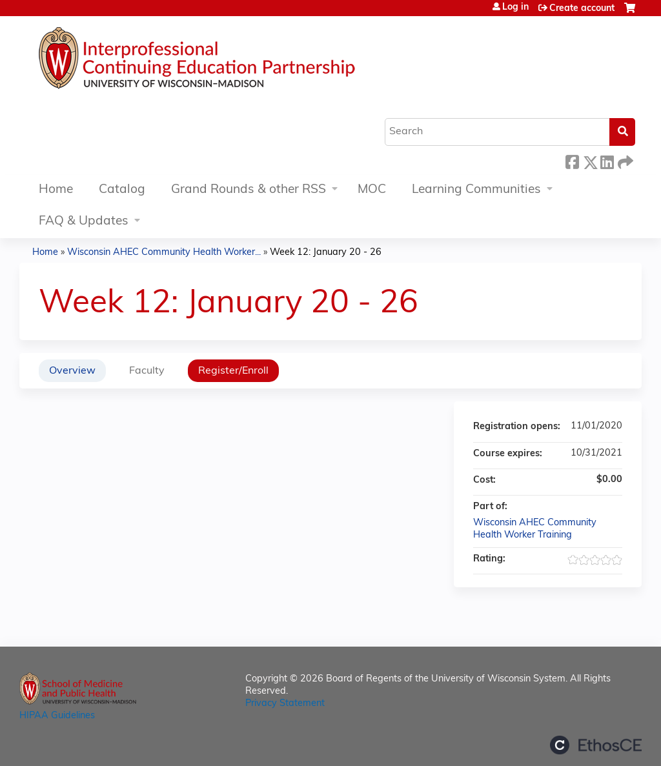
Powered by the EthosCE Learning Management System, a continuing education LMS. (596, 745)
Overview (72, 371)
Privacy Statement (285, 704)
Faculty (147, 371)
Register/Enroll (233, 371)
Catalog (122, 190)
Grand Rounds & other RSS (248, 190)
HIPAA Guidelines (57, 716)
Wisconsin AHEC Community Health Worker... (164, 252)
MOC (372, 190)
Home (56, 190)
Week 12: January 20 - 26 (325, 252)
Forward (624, 160)
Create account (582, 9)
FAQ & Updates (83, 222)
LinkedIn (606, 160)
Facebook (571, 160)
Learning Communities (476, 190)
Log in (515, 7)
